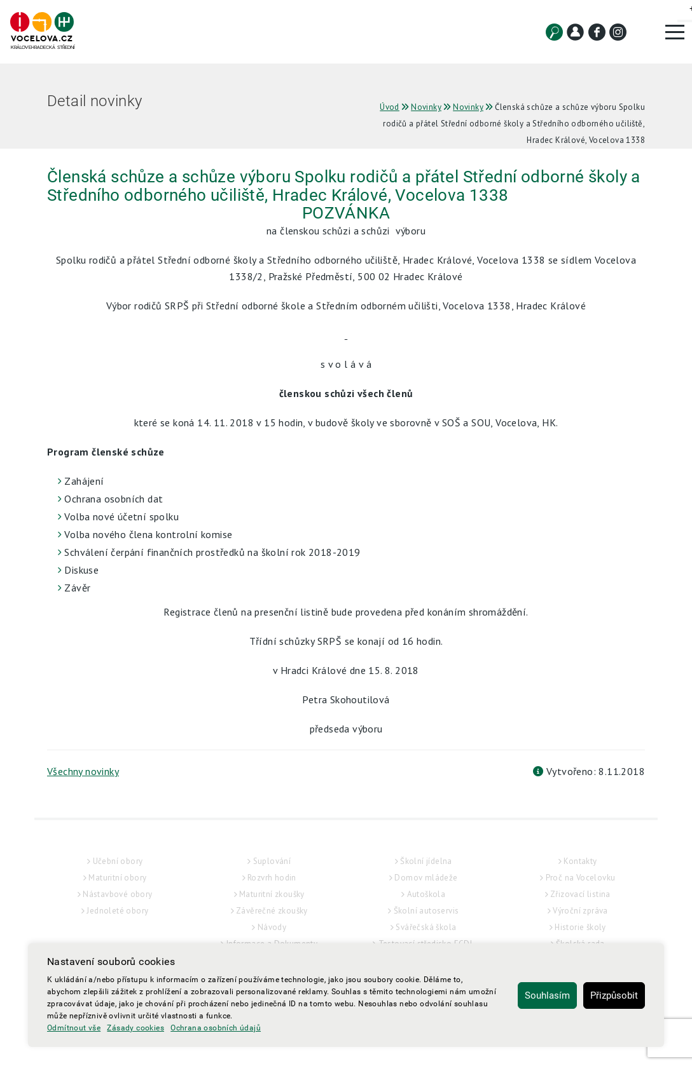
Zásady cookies (135, 1027)
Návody (272, 927)
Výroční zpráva (580, 910)
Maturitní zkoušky (272, 894)
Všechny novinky (83, 771)
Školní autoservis (426, 910)
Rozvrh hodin (271, 877)
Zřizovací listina (580, 894)
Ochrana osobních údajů (215, 1027)
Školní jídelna (426, 861)
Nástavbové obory (117, 894)
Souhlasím (547, 995)
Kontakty (580, 861)
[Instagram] (618, 32)
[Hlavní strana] (42, 31)
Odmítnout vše (73, 1027)
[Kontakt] (575, 32)
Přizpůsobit (614, 995)
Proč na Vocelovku (581, 877)
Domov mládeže (425, 877)
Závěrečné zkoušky (272, 910)
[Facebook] (597, 32)
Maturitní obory (117, 877)
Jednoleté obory (117, 910)
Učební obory (118, 861)
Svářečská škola (426, 927)
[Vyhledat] (554, 32)
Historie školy (580, 927)
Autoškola (426, 894)
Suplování (272, 861)
